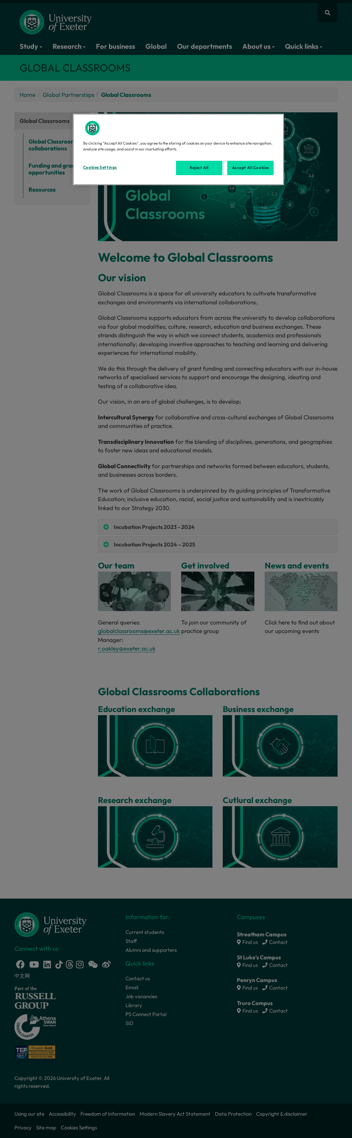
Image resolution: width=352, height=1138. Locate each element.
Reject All (199, 167)
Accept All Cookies (250, 167)
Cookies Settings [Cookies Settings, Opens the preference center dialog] (100, 167)
